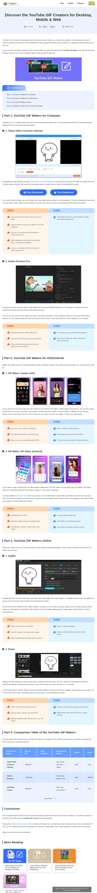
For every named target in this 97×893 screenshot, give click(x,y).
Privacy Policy (80, 890)
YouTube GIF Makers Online (19, 102)
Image (52, 27)
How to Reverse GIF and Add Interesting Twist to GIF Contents (64, 868)
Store (62, 3)
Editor (45, 27)
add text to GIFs (21, 496)
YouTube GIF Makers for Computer (21, 94)
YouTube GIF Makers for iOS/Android (22, 98)
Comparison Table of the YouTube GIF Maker (24, 106)
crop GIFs (66, 684)
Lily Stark (30, 27)
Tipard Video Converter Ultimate (41, 181)
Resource (80, 3)
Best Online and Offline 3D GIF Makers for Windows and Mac (14, 868)
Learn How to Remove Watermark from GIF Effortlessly (38, 868)
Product (70, 3)
